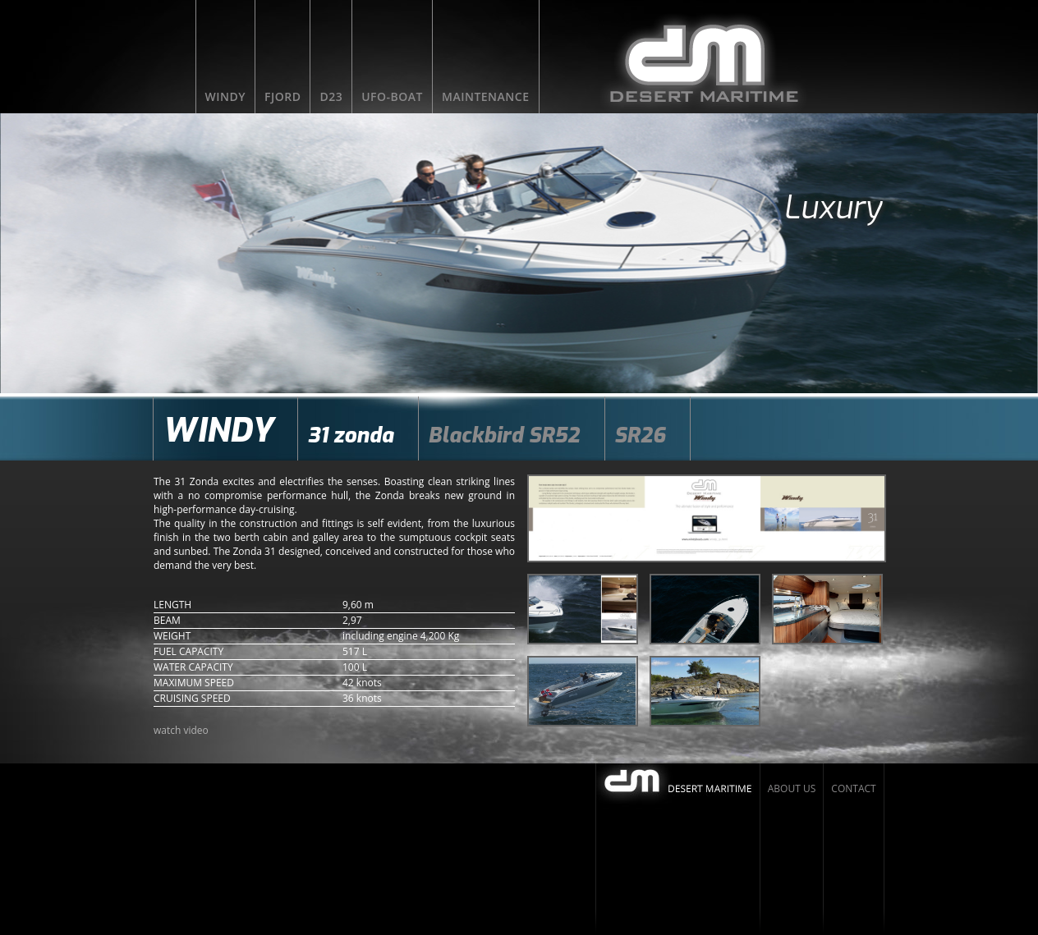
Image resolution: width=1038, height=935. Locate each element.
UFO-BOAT (392, 96)
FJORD (282, 96)
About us (791, 788)
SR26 (639, 435)
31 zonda (350, 435)
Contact (853, 788)
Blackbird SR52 (504, 435)
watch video (181, 730)
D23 (330, 96)
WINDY (225, 96)
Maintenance (486, 96)
